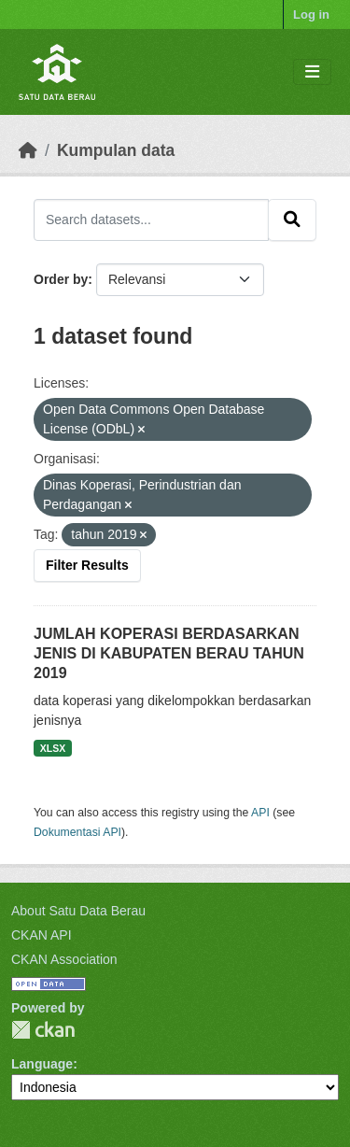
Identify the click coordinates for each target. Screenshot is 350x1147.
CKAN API (41, 935)
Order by (61, 279)
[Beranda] (28, 150)
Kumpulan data (116, 150)
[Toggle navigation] (312, 72)
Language (42, 1063)
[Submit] (292, 219)
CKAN (43, 1030)
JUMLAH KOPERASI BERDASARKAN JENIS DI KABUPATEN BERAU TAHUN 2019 (169, 653)
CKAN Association (64, 959)
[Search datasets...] (151, 219)
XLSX (52, 748)
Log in (311, 14)
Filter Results (87, 565)
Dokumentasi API (77, 832)
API (260, 812)
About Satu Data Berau (78, 910)
